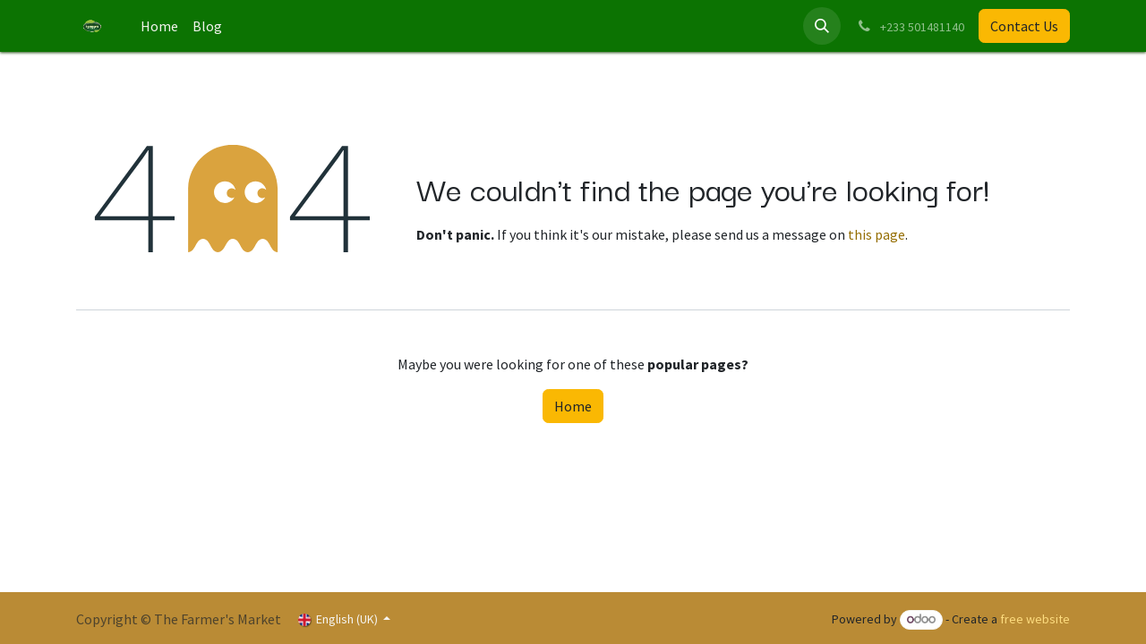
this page (876, 234)
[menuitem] (159, 26)
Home (573, 406)
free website (1035, 619)
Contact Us (1024, 26)
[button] (822, 26)
